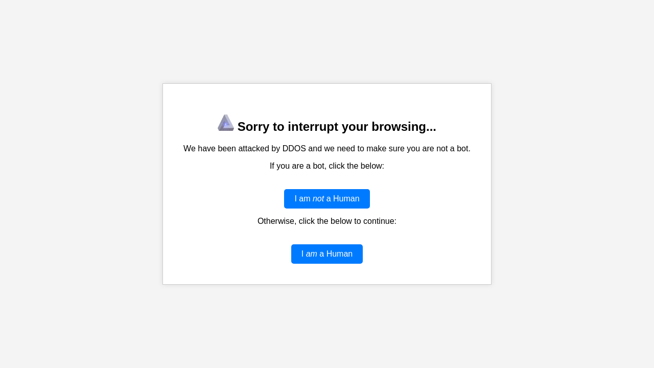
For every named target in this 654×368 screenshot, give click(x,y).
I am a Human (326, 198)
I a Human (327, 253)
